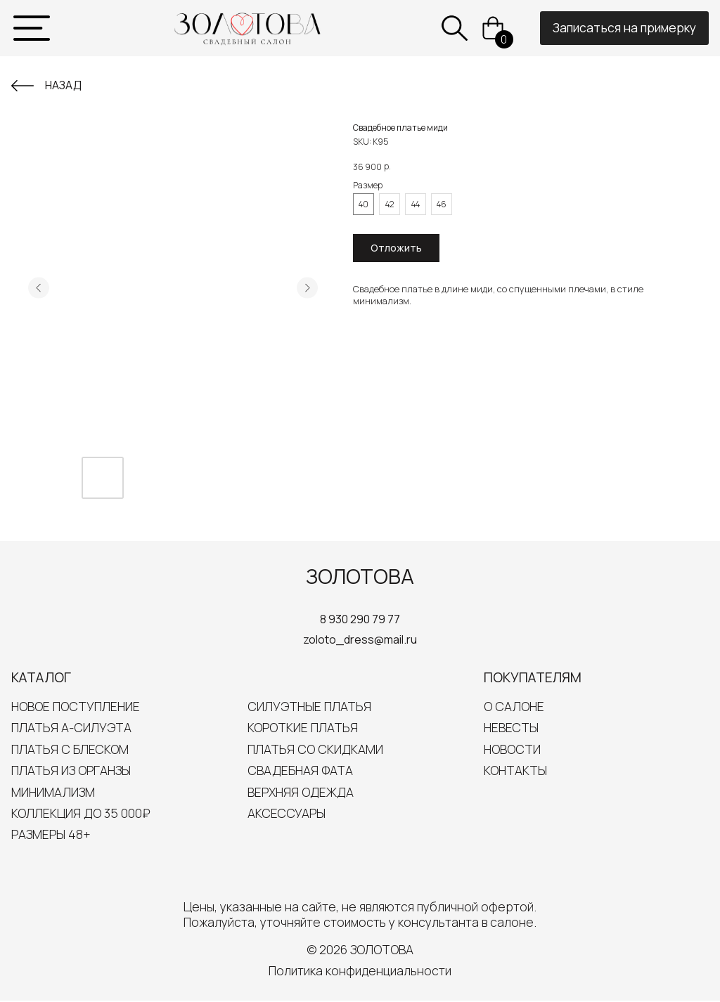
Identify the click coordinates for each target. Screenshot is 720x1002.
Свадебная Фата (300, 770)
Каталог (41, 677)
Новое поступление (75, 706)
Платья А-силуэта (71, 727)
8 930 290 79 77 (360, 619)
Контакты (515, 770)
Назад (63, 85)
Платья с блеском (70, 749)
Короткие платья (303, 727)
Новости (512, 749)
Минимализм (53, 791)
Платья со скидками (315, 749)
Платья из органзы (71, 770)
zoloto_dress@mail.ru (360, 639)
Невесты (511, 727)
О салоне (514, 706)
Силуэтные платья (309, 706)
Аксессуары (287, 813)
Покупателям (532, 677)
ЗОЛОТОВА (360, 576)
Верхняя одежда (301, 791)
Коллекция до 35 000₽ (80, 813)
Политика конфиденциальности (360, 970)
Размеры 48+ (51, 834)
